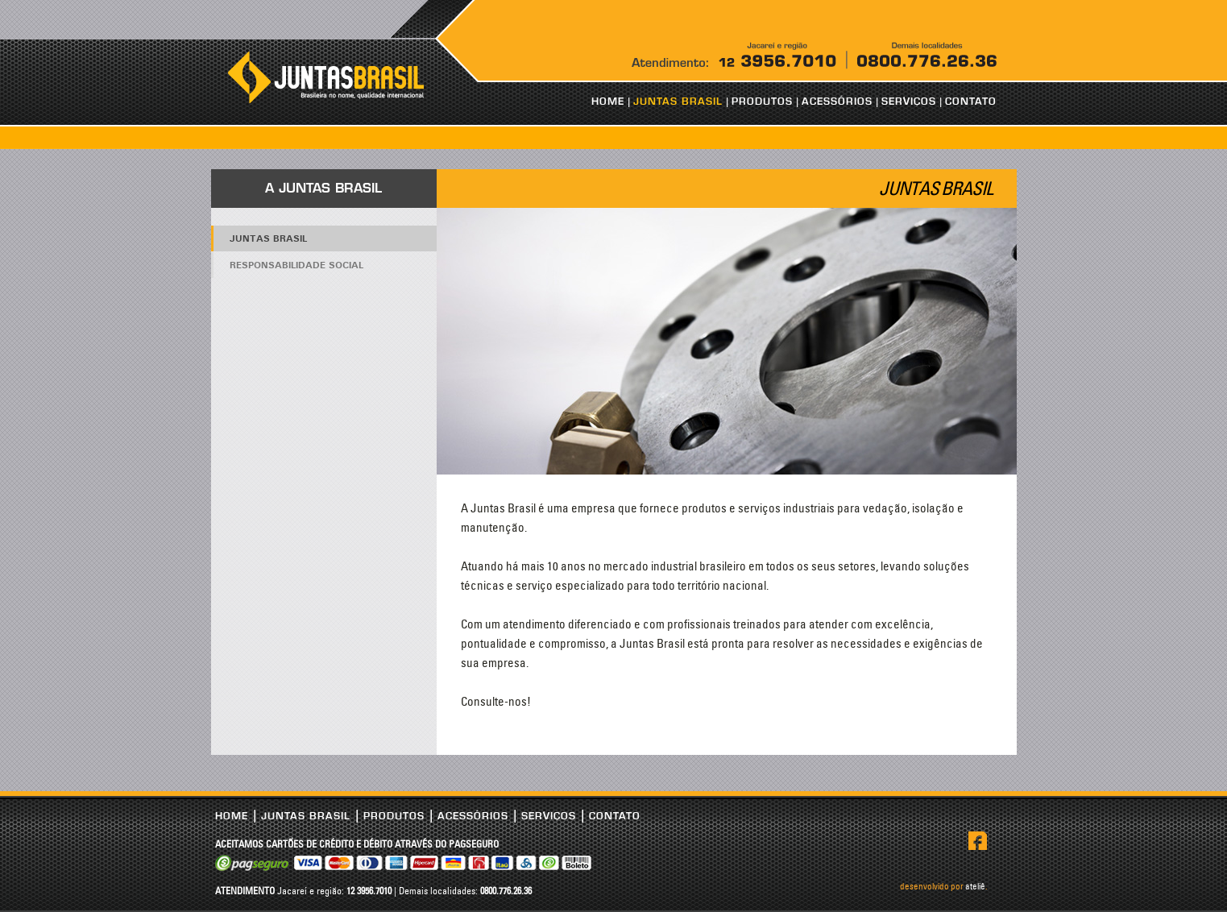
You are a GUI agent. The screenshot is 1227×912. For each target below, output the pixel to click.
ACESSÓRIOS (837, 101)
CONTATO (971, 101)
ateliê (975, 886)
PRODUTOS (762, 101)
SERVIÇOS (908, 101)
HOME (607, 101)
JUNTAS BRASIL (678, 101)
